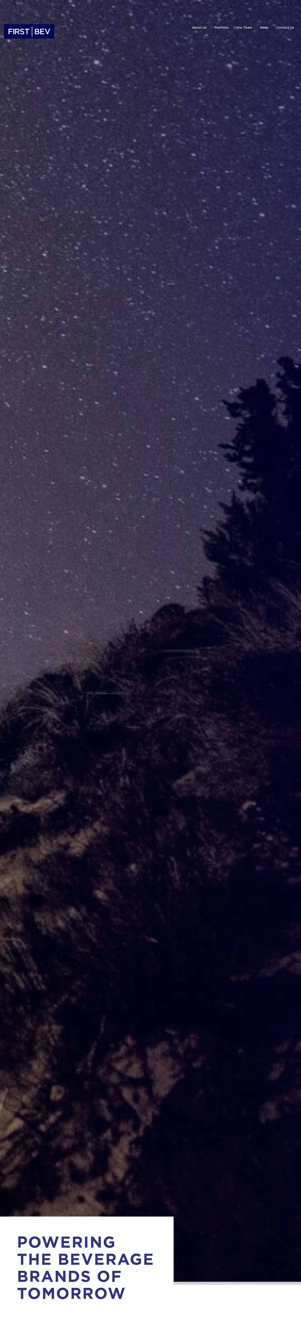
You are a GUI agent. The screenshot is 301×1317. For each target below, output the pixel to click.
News (264, 27)
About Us (199, 27)
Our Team (244, 27)
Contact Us (285, 27)
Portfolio (222, 27)
